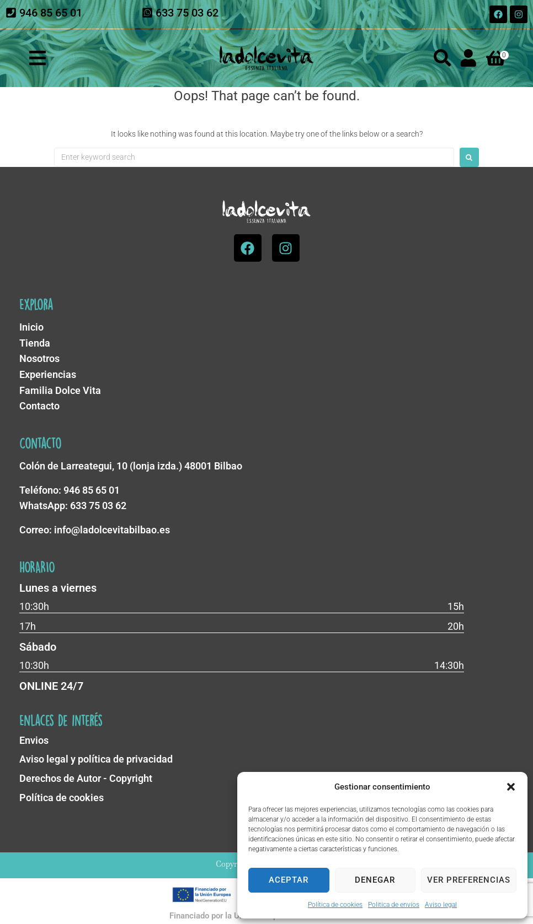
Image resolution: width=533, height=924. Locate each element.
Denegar (375, 880)
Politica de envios (393, 905)
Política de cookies (335, 905)
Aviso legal (441, 905)
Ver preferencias (468, 880)
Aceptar (288, 880)
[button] (510, 786)
